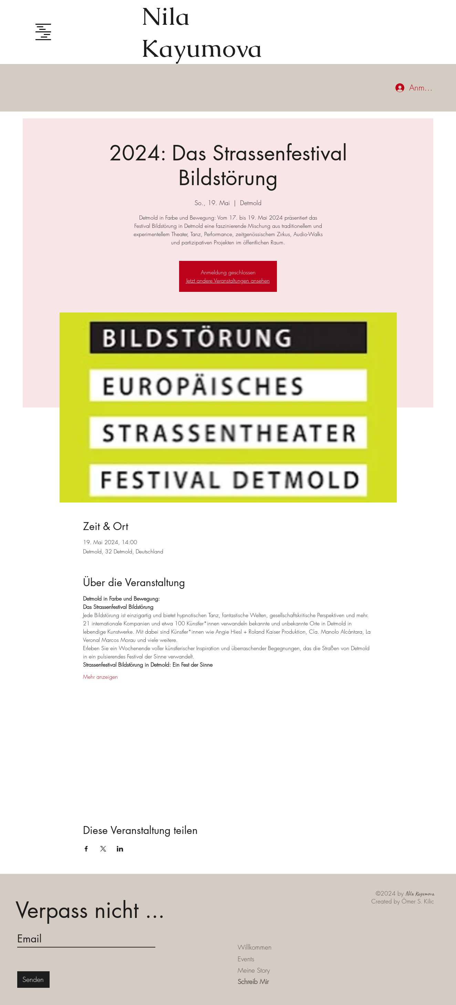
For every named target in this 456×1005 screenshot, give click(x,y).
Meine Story (254, 970)
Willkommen (254, 947)
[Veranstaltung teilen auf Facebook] (86, 848)
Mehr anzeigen (100, 676)
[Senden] (33, 979)
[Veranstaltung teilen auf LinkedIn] (120, 848)
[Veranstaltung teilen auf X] (103, 848)
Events (246, 958)
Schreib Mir (253, 981)
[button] (43, 32)
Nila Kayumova (201, 32)
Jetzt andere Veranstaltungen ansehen (228, 280)
